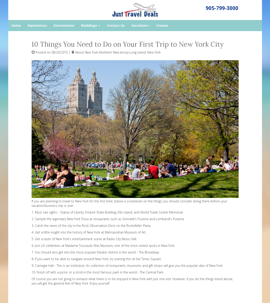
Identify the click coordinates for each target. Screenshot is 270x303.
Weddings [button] (90, 25)
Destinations (64, 25)
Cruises (162, 25)
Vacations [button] (140, 25)
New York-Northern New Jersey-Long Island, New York (123, 52)
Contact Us (116, 25)
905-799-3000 (222, 8)
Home (16, 25)
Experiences (37, 25)
